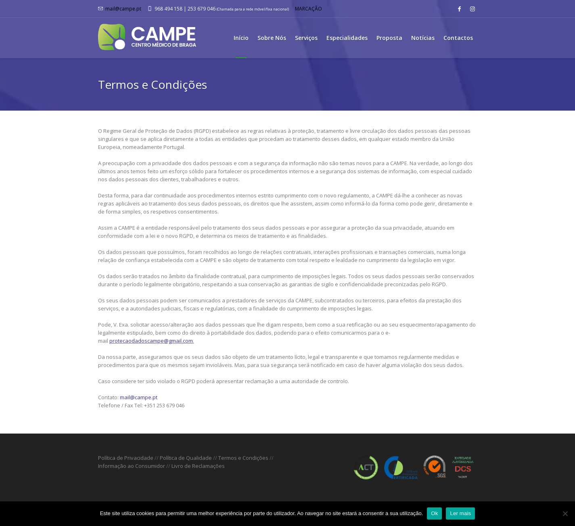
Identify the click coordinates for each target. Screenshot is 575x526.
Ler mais (460, 513)
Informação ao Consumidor (131, 465)
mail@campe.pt (123, 8)
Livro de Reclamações (198, 465)
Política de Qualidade (186, 457)
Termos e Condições (243, 457)
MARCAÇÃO (308, 8)
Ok (434, 513)
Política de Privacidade (125, 457)
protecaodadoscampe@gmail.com (151, 340)
